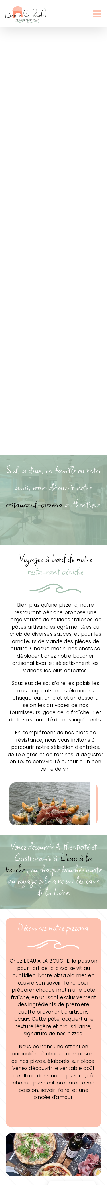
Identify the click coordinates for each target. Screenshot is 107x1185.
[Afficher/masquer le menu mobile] (98, 14)
